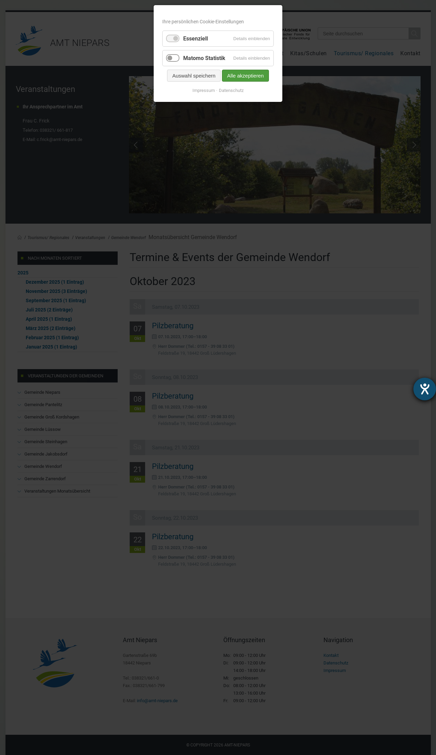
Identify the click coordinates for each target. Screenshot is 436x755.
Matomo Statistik (204, 58)
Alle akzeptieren (245, 76)
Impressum (203, 90)
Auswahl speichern (193, 76)
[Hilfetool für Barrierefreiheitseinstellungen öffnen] (424, 389)
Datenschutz (231, 90)
